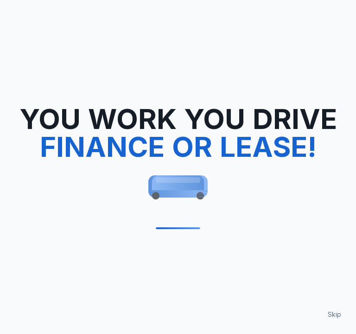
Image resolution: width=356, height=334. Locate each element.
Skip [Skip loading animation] (334, 314)
